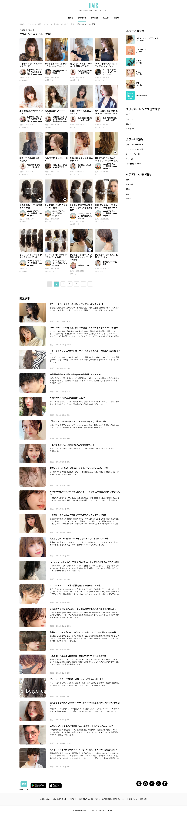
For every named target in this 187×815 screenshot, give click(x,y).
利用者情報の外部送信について (114, 799)
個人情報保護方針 (60, 799)
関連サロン (133, 799)
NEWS (116, 18)
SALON (106, 18)
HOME (70, 18)
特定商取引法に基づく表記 (89, 799)
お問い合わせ (45, 799)
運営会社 (143, 799)
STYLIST (94, 18)
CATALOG (82, 18)
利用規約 (73, 799)
